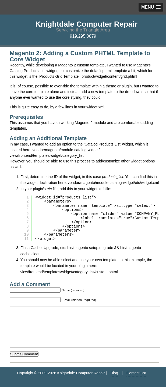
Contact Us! (136, 381)
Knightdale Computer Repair (86, 24)
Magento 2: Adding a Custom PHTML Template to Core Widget (80, 56)
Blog (114, 381)
